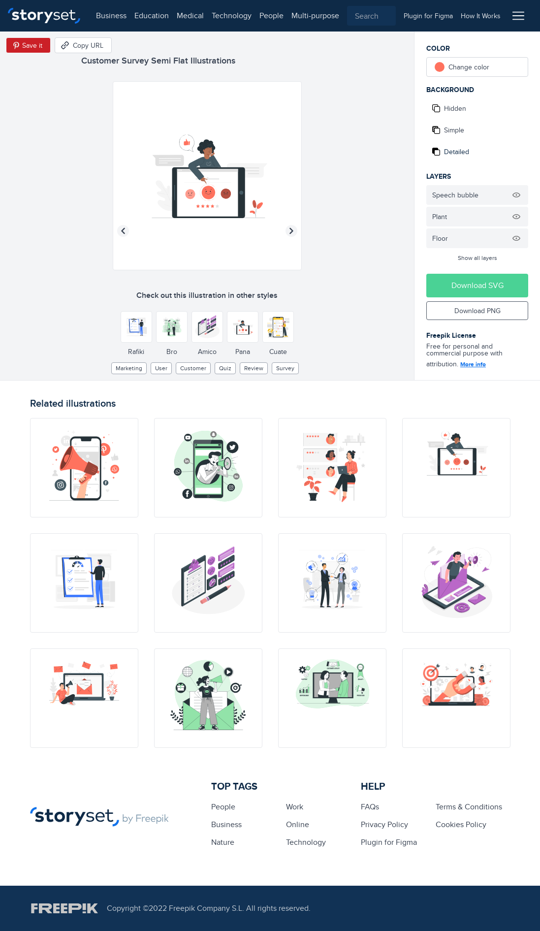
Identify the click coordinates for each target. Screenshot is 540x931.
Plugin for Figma (389, 842)
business (111, 15)
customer (193, 368)
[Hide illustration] (516, 195)
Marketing (129, 368)
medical (190, 15)
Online (297, 824)
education (151, 15)
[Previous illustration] (123, 231)
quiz (225, 368)
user (161, 368)
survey (285, 368)
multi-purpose (315, 15)
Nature (222, 842)
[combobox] (371, 16)
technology (232, 15)
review (253, 368)
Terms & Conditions (469, 806)
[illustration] (84, 467)
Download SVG (477, 285)
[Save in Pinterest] (28, 45)
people (271, 15)
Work (294, 806)
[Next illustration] (291, 231)
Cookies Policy (461, 824)
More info (473, 364)
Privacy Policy (384, 824)
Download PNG (477, 311)
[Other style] (136, 327)
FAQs (370, 806)
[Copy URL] (83, 45)
